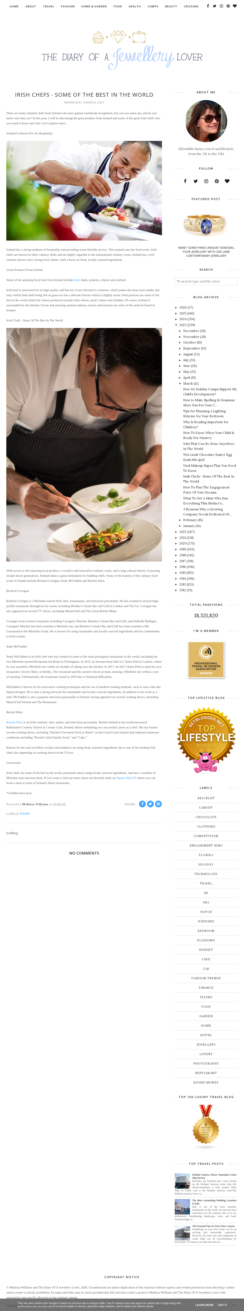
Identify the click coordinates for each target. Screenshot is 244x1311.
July (186, 360)
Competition (206, 836)
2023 (183, 325)
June (186, 366)
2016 (182, 567)
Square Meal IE (126, 778)
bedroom (206, 931)
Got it (222, 1305)
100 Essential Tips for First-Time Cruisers (213, 1226)
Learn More (204, 1305)
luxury (206, 1054)
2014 (182, 579)
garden (206, 1016)
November (191, 337)
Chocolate (206, 817)
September (191, 348)
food (25, 814)
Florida (206, 855)
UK (206, 893)
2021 (182, 538)
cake (206, 959)
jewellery (206, 1044)
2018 (182, 555)
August (188, 354)
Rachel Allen (14, 722)
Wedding (206, 921)
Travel (206, 883)
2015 (182, 573)
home (206, 1025)
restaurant (206, 1073)
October (189, 342)
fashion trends (206, 978)
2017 (182, 561)
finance (206, 988)
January (189, 526)
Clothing (206, 826)
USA (206, 902)
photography (206, 1063)
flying (206, 997)
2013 (182, 584)
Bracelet (206, 798)
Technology (206, 874)
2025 (182, 313)
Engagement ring (206, 845)
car (206, 969)
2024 (183, 319)
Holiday (206, 864)
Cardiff (206, 807)
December (191, 331)
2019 (182, 549)
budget (206, 950)
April (186, 378)
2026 (183, 307)
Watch (206, 912)
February (190, 520)
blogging (206, 940)
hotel (206, 1035)
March (188, 383)
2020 (183, 543)
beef (77, 280)
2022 (182, 532)
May (186, 372)
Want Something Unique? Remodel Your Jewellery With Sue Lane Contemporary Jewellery (206, 252)
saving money (206, 1082)
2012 (182, 590)
